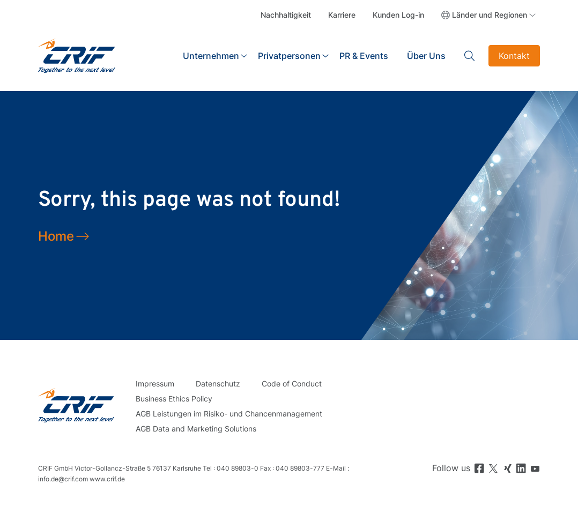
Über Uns (426, 55)
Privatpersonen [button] (289, 55)
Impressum (155, 383)
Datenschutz (218, 383)
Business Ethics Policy (174, 398)
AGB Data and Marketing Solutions (196, 428)
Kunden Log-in (398, 14)
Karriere (341, 14)
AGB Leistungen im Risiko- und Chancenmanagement (229, 413)
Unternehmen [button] (211, 55)
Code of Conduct (292, 383)
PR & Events (363, 55)
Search (469, 55)
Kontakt (514, 55)
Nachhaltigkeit (286, 14)
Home (56, 236)
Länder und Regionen (489, 14)
